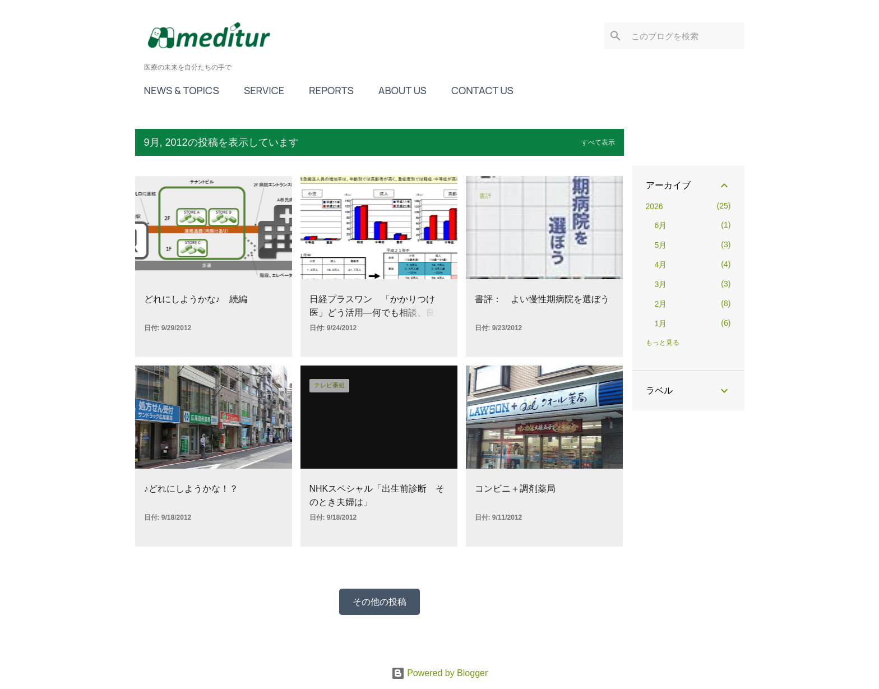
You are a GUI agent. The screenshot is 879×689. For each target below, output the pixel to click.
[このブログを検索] (685, 35)
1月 (661, 323)
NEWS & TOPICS (181, 90)
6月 (661, 225)
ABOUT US (402, 90)
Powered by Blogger (439, 673)
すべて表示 (598, 142)
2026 (654, 206)
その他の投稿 (379, 601)
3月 (661, 284)
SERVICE (264, 90)
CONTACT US (482, 90)
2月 (661, 303)
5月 (661, 245)
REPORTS (331, 90)
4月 (661, 264)
